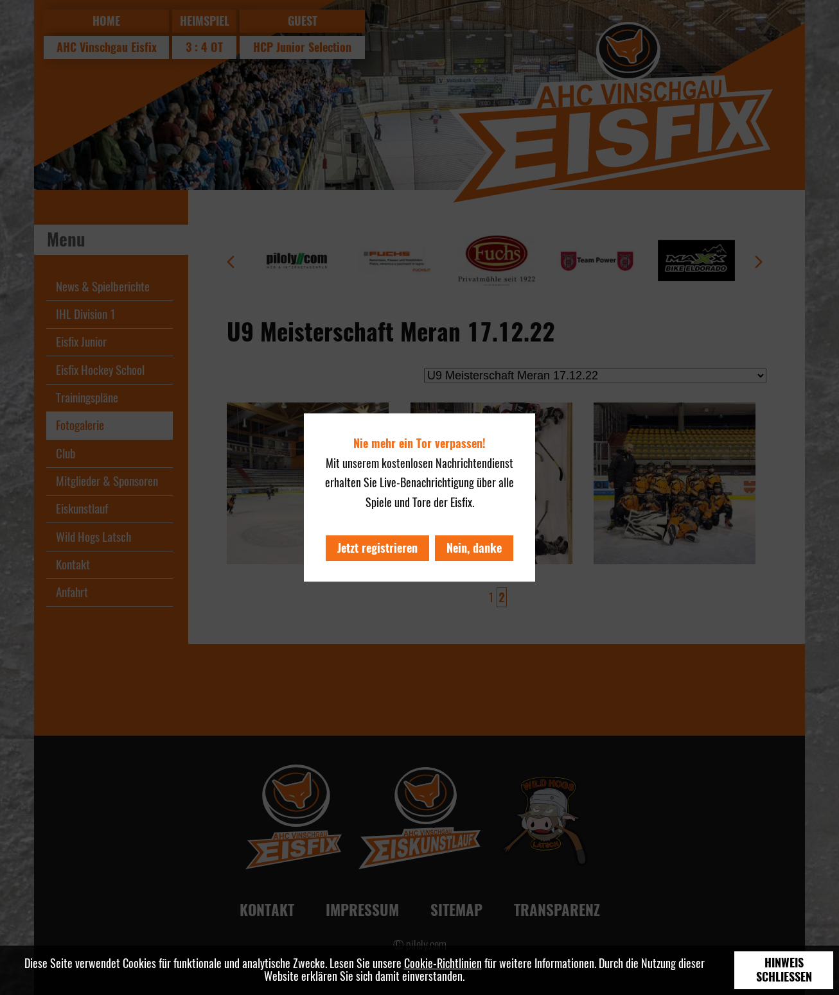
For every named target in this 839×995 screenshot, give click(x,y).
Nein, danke (474, 548)
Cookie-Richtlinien (443, 963)
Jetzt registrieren (377, 548)
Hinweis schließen (784, 970)
